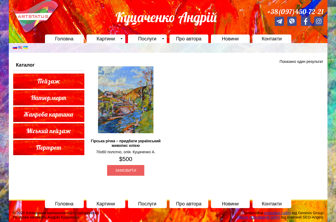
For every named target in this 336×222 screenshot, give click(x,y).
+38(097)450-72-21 (295, 11)
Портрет (48, 147)
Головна (64, 38)
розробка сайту (277, 213)
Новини (230, 38)
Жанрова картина (48, 114)
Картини (106, 38)
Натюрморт (48, 98)
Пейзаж (48, 81)
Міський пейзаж (48, 131)
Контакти (272, 38)
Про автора (188, 38)
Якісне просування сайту (258, 217)
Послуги (147, 38)
